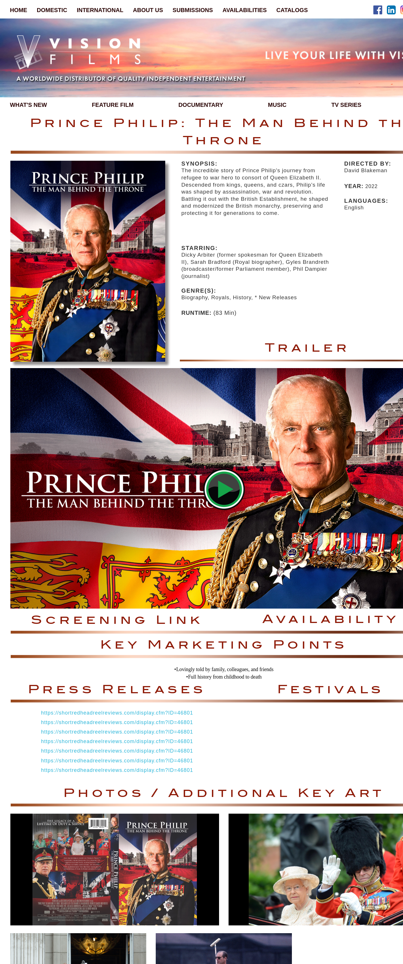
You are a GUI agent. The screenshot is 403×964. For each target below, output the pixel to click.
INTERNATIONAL (100, 10)
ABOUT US (148, 10)
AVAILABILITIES (245, 10)
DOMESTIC (52, 10)
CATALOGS (292, 10)
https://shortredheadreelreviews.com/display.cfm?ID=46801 (117, 713)
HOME (18, 10)
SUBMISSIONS (193, 10)
